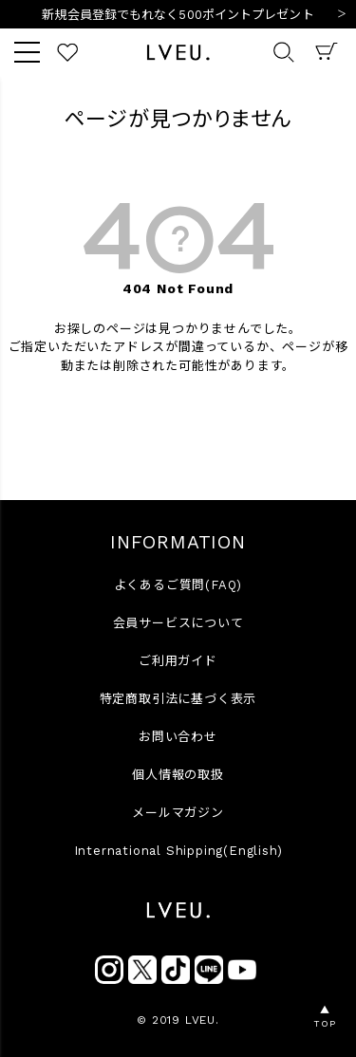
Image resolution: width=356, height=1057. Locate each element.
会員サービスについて (178, 623)
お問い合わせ (178, 737)
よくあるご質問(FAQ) (178, 585)
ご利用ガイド (178, 661)
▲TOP (324, 1017)
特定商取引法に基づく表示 (178, 699)
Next (341, 15)
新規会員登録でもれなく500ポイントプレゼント (177, 15)
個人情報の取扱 (178, 775)
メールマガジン (178, 813)
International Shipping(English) (178, 851)
